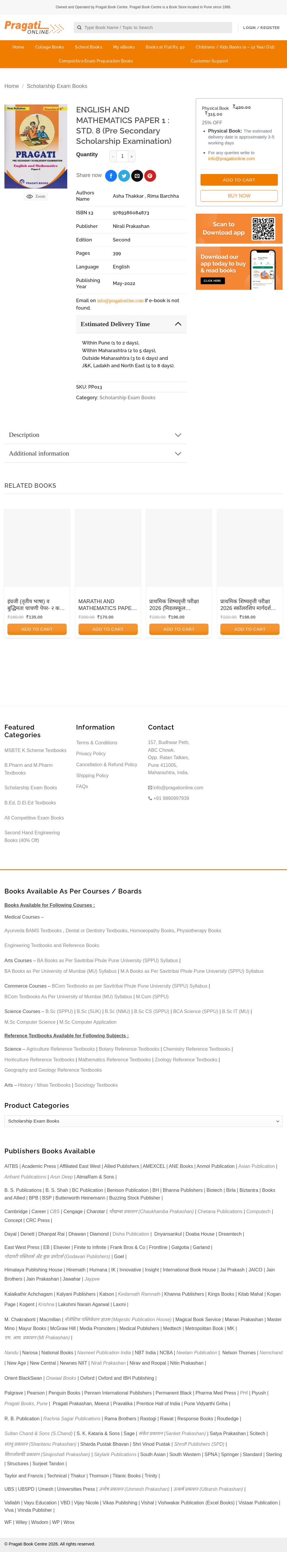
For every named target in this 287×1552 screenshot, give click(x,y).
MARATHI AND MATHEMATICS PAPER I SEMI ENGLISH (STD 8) (107, 605)
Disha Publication (131, 1234)
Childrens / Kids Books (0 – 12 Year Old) (235, 47)
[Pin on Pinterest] (150, 176)
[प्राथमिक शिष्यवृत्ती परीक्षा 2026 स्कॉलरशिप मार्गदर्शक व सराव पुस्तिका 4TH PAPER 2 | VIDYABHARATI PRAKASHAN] (250, 548)
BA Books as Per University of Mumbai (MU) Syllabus (60, 971)
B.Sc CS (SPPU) (151, 1011)
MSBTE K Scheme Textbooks (35, 750)
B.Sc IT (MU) (235, 1011)
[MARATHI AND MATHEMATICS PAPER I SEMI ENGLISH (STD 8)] (108, 548)
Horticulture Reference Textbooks (39, 1059)
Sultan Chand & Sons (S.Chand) (38, 1433)
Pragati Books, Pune (26, 1403)
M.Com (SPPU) (152, 996)
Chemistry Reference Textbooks (196, 1049)
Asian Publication (256, 1166)
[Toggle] (178, 323)
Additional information (97, 454)
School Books (88, 47)
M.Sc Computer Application (88, 1022)
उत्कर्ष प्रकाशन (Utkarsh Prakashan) (208, 1489)
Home (18, 47)
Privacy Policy (91, 753)
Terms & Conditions (96, 742)
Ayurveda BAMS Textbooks (33, 930)
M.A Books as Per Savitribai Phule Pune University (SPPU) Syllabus (192, 971)
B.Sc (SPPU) (59, 1011)
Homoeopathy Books (152, 930)
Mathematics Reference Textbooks (114, 1059)
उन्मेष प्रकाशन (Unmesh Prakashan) (134, 1489)
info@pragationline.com (120, 300)
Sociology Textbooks (96, 1085)
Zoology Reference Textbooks (186, 1059)
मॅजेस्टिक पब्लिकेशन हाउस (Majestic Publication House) (118, 1319)
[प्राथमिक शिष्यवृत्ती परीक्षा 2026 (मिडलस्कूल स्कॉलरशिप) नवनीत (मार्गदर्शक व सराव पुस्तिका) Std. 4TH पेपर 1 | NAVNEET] (178, 548)
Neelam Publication (197, 1352)
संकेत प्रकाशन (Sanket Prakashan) (172, 1433)
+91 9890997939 (168, 798)
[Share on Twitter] (124, 176)
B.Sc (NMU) (117, 1011)
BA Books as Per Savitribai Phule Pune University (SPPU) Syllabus (107, 960)
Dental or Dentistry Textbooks (97, 930)
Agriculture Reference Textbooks (61, 1049)
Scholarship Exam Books (57, 86)
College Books (49, 47)
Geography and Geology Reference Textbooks (53, 1070)
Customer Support (209, 61)
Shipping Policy (92, 775)
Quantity (87, 154)
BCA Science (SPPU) (195, 1011)
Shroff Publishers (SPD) (199, 1444)
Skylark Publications (115, 1454)
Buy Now (239, 195)
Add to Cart (239, 179)
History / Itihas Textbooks (44, 1085)
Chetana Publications (220, 1211)
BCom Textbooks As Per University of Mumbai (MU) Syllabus (68, 996)
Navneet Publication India (104, 1352)
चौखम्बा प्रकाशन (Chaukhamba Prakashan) (151, 1211)
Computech (258, 1211)
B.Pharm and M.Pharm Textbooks (28, 769)
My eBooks (124, 47)
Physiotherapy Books (199, 930)
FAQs (82, 786)
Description (97, 435)
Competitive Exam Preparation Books (96, 61)
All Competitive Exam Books (34, 817)
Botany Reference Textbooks (129, 1049)
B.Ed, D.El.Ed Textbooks (30, 802)
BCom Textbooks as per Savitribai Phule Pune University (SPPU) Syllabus (129, 985)
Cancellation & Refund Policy (106, 764)
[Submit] (79, 27)
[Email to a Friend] (137, 176)
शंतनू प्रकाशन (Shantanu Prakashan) (40, 1444)
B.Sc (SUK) (89, 1011)
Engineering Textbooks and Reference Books (51, 945)
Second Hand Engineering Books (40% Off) (32, 836)
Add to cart (37, 629)
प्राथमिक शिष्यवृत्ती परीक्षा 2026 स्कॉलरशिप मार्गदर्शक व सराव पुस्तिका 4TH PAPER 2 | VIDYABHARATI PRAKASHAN (249, 605)
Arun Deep (61, 1176)
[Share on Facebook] (111, 176)
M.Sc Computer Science (30, 1022)
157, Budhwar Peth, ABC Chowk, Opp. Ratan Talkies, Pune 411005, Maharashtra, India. (169, 757)
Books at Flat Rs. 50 (165, 47)
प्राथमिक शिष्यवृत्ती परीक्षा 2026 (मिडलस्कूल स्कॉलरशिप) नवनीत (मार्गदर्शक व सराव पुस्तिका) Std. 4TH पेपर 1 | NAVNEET (176, 605)
